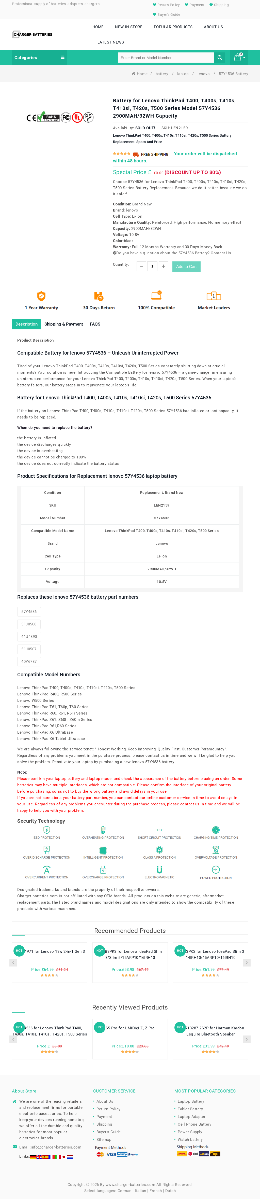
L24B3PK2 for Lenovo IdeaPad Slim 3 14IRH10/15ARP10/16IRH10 (210, 960)
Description (27, 328)
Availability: (123, 132)
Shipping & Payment (67, 328)
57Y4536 (29, 616)
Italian (140, 1195)
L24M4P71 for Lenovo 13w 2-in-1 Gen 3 (49, 957)
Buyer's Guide (166, 14)
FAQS (101, 328)
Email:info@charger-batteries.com (50, 1152)
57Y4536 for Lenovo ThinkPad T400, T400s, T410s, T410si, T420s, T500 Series (49, 1036)
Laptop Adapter (191, 1121)
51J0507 (29, 654)
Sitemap (103, 1144)
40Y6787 (29, 666)
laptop (183, 78)
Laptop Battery (191, 1106)
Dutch (170, 1195)
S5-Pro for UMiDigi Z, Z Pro (130, 1033)
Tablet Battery (190, 1114)
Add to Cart (186, 271)
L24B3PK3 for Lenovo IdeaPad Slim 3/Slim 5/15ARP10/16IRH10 (130, 960)
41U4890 (29, 641)
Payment (194, 5)
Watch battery (190, 1144)
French (156, 1195)
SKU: (165, 132)
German (125, 1195)
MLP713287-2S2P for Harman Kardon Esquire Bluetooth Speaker (210, 1036)
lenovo (204, 78)
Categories (39, 62)
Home (140, 78)
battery (162, 78)
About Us (104, 1106)
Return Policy (166, 5)
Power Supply (190, 1137)
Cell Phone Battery (194, 1129)
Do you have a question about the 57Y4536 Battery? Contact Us (172, 257)
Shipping (218, 5)
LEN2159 (179, 132)
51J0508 (29, 629)
